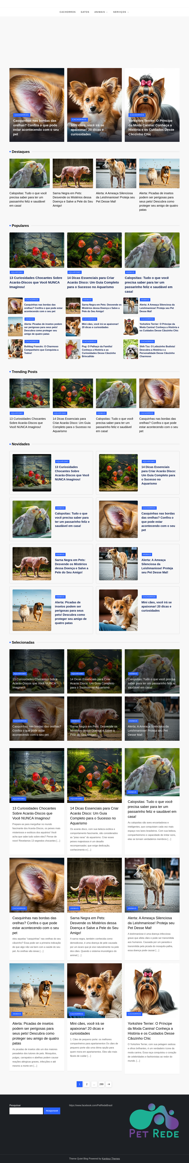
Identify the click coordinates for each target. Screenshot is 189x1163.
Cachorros (68, 12)
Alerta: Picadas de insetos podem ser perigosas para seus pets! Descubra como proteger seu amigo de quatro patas (158, 201)
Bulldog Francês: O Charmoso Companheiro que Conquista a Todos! (41, 349)
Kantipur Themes (111, 1158)
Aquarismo (17, 272)
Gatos (85, 12)
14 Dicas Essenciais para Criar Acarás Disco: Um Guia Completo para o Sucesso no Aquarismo (93, 282)
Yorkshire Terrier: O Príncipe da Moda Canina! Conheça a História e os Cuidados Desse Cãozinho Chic (159, 327)
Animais (101, 12)
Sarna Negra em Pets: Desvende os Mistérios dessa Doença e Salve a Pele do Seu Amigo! (102, 308)
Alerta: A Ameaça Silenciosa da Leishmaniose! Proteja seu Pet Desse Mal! (115, 197)
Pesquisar (15, 1105)
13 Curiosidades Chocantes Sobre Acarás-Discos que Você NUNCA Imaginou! (35, 282)
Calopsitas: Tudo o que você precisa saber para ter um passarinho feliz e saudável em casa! (151, 683)
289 (101, 1083)
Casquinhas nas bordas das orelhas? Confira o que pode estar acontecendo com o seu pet (43, 308)
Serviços (121, 12)
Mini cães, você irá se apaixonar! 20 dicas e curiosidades (87, 129)
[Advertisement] (94, 38)
